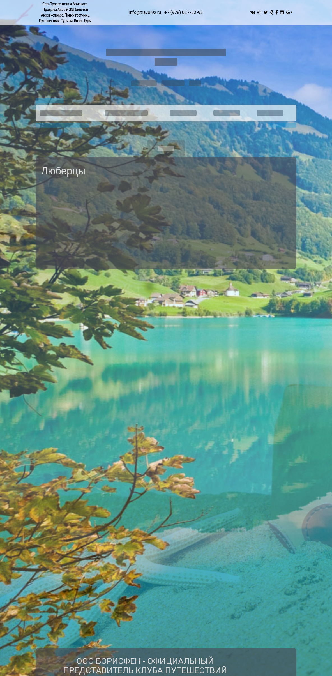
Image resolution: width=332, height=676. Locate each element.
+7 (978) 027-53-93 (183, 12)
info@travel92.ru (145, 12)
